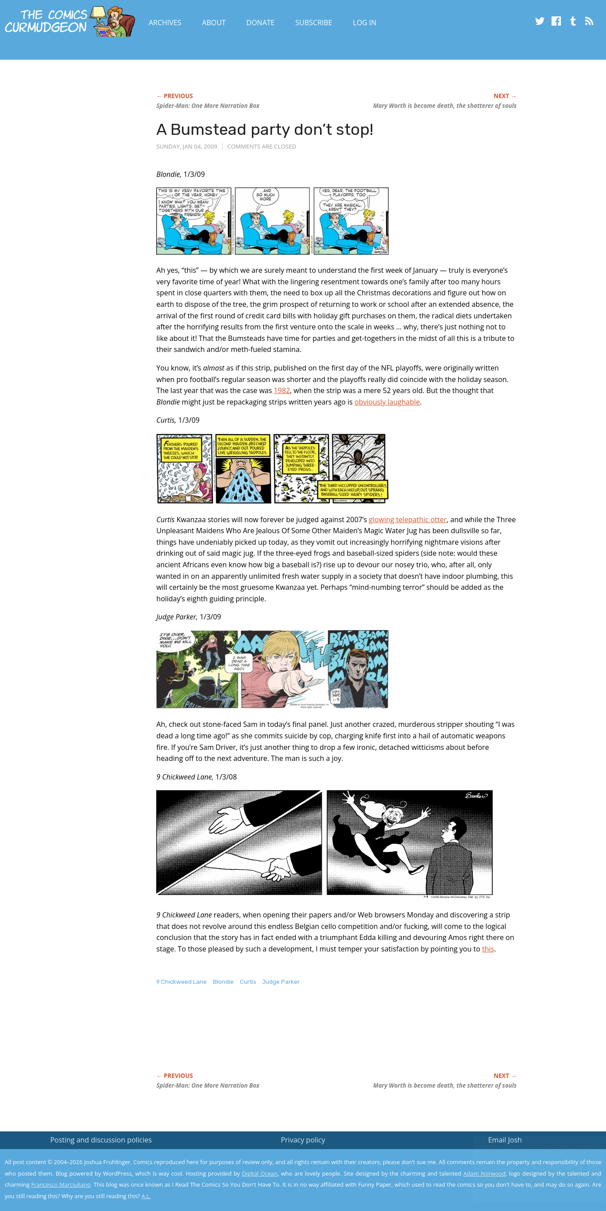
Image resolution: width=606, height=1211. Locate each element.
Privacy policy (303, 1140)
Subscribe (313, 22)
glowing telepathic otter (408, 519)
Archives (165, 22)
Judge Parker (281, 981)
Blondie (223, 981)
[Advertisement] (317, 1038)
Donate (261, 22)
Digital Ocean (259, 1173)
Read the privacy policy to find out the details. (527, 1155)
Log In (364, 22)
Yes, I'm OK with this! (531, 1178)
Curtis (248, 981)
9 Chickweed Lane (181, 981)
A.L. (146, 1196)
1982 (282, 390)
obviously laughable (387, 402)
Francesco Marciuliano (61, 1184)
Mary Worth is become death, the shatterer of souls (445, 106)
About (213, 22)
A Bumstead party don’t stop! (264, 129)
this (488, 949)
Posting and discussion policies (101, 1140)
